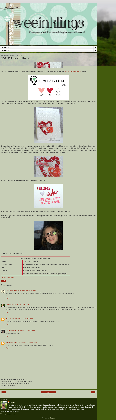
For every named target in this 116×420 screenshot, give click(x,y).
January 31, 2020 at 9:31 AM (26, 330)
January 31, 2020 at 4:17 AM (24, 318)
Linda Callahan (11, 330)
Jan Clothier (10, 318)
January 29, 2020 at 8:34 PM (22, 304)
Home (48, 392)
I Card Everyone (11, 290)
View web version (48, 396)
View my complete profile (9, 414)
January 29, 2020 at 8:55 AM (27, 290)
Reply (8, 298)
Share (3, 280)
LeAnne (12, 402)
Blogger (52, 418)
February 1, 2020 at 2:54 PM (28, 342)
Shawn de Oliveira (12, 342)
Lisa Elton (9, 304)
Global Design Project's (73, 71)
